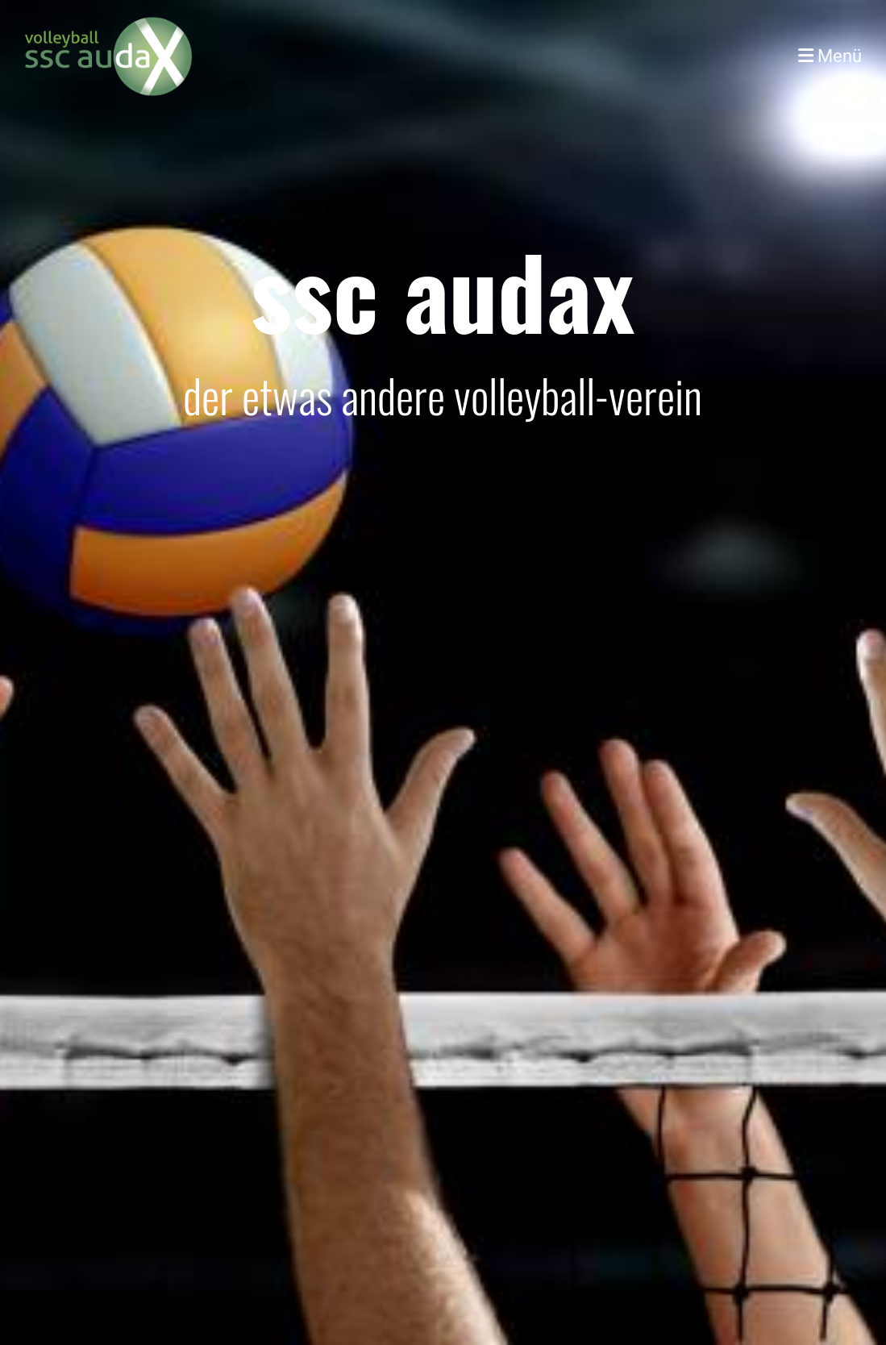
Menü (830, 56)
